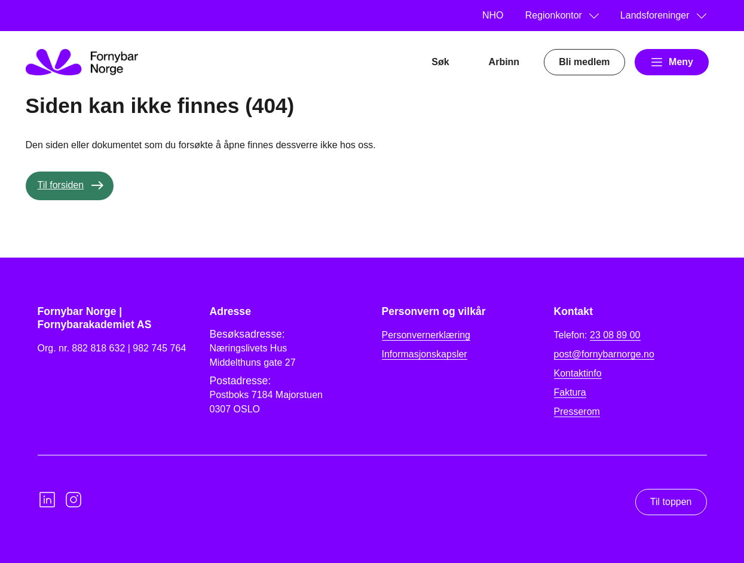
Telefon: (597, 335)
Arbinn (504, 62)
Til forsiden (61, 185)
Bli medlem (584, 62)
